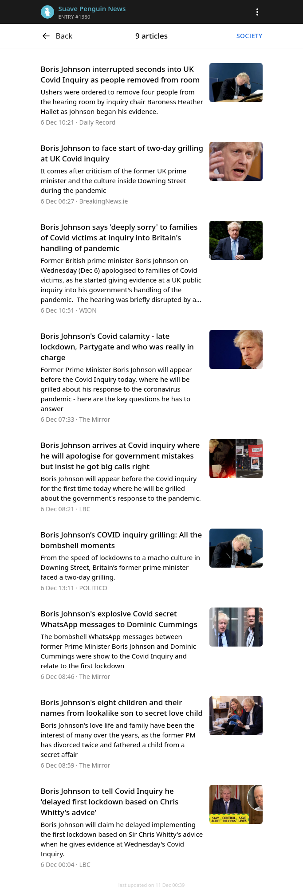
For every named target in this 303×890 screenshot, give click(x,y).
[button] (257, 12)
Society (249, 35)
